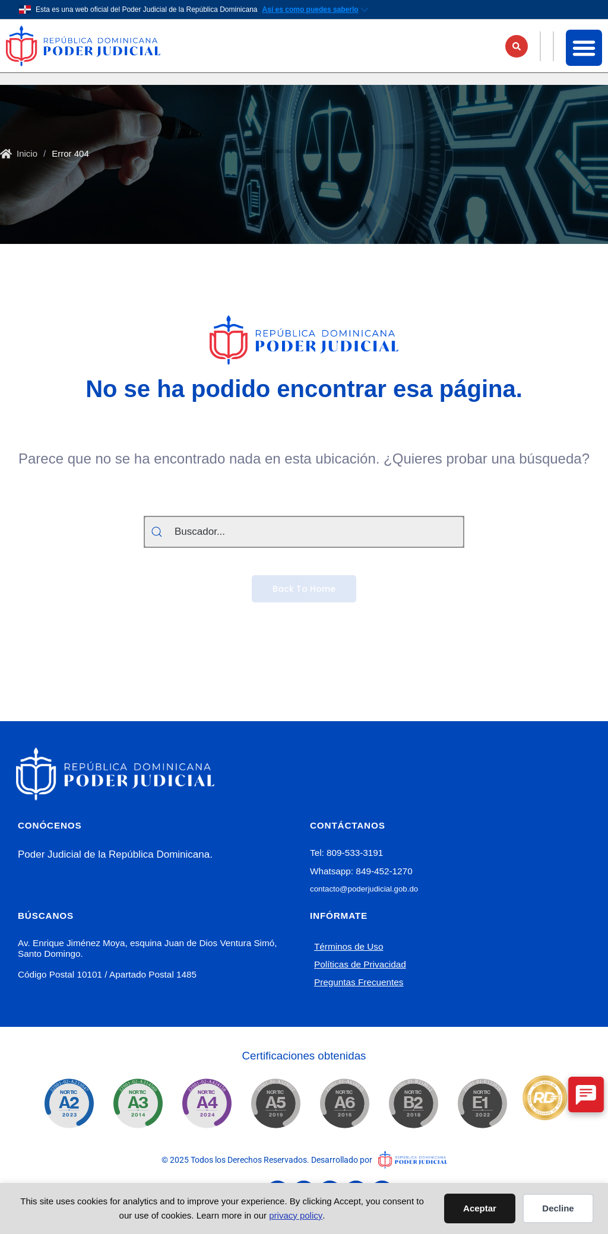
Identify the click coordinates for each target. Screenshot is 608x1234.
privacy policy (295, 1215)
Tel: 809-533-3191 (346, 853)
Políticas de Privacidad (360, 964)
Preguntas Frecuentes (359, 982)
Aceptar (479, 1208)
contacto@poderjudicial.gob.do (364, 888)
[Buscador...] (304, 532)
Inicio (27, 153)
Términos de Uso (348, 946)
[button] (516, 46)
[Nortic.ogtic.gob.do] (69, 1103)
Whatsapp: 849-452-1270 (361, 871)
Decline (558, 1208)
